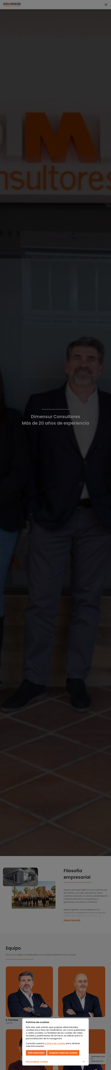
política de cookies (55, 1043)
